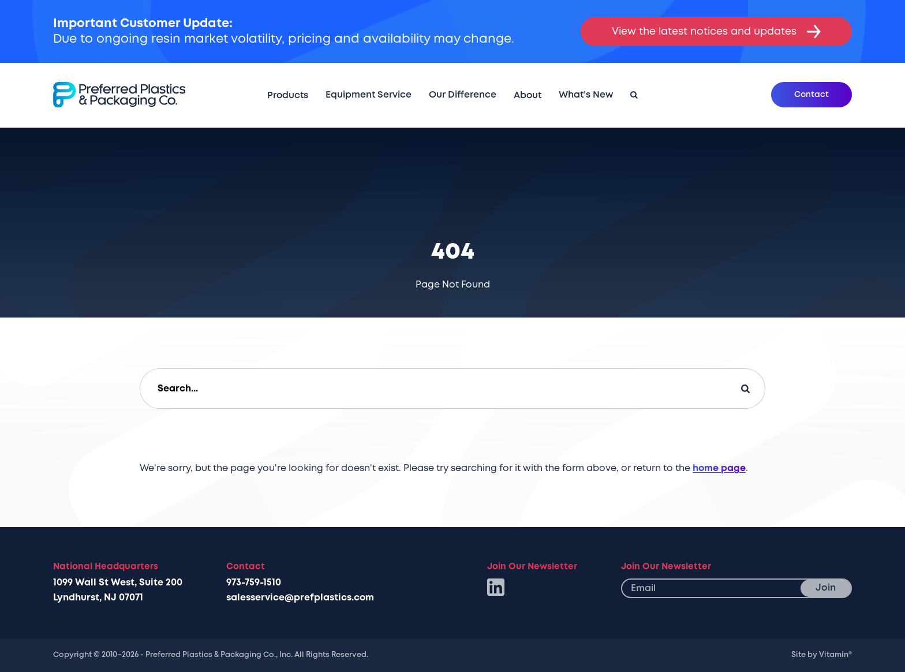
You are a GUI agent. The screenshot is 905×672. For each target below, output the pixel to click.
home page (719, 468)
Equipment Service (369, 94)
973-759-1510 (253, 582)
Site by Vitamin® (821, 654)
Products (287, 95)
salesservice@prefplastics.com (300, 597)
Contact (811, 94)
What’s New (586, 94)
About (527, 95)
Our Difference (462, 94)
